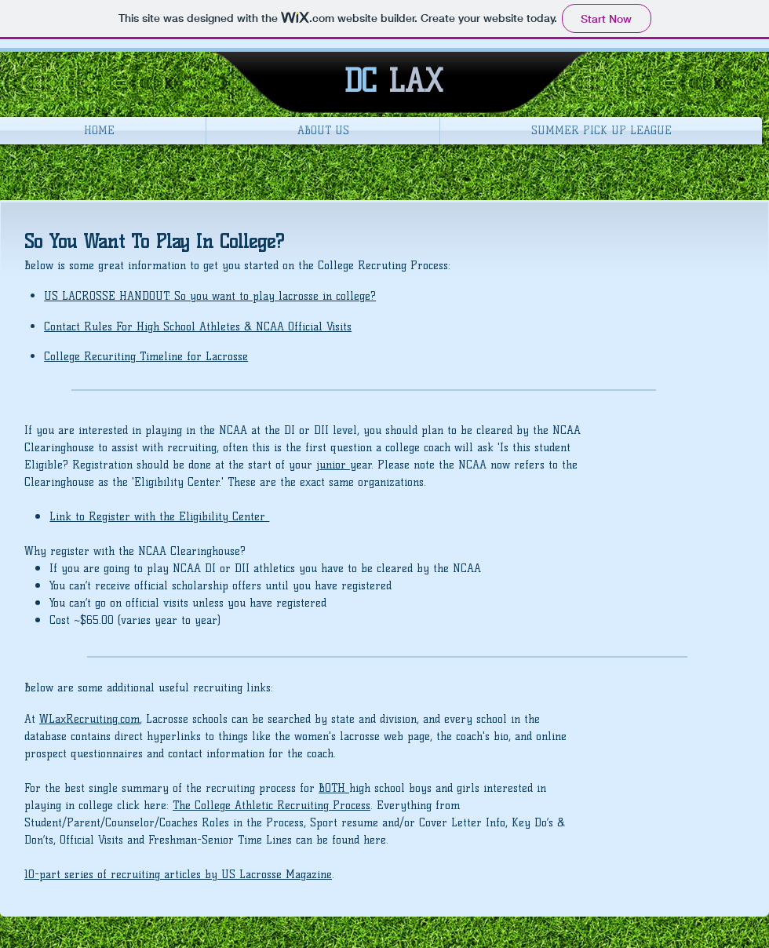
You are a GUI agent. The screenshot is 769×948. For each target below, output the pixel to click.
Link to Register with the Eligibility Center (159, 516)
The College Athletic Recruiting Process (271, 805)
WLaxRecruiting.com (89, 719)
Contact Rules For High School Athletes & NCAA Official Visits (198, 327)
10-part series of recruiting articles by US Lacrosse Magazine (178, 874)
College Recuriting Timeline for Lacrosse (146, 356)
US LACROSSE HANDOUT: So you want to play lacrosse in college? (210, 296)
